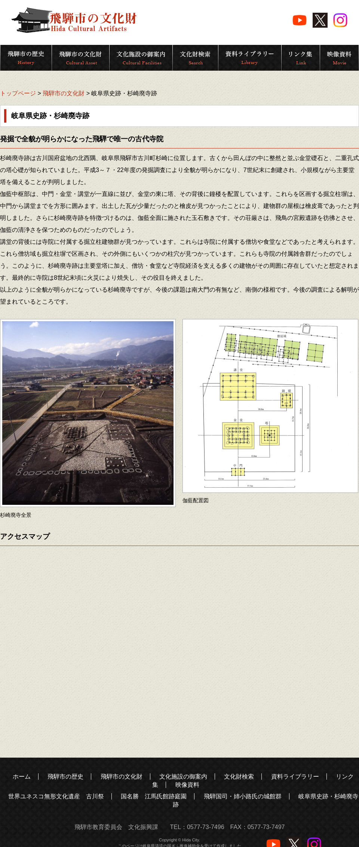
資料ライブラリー (295, 776)
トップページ (18, 93)
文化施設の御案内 (183, 776)
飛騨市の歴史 (65, 776)
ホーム (22, 776)
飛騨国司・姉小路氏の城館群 (243, 796)
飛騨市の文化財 (64, 93)
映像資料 (187, 785)
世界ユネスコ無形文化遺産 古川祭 (56, 796)
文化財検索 (239, 776)
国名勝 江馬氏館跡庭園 (154, 796)
